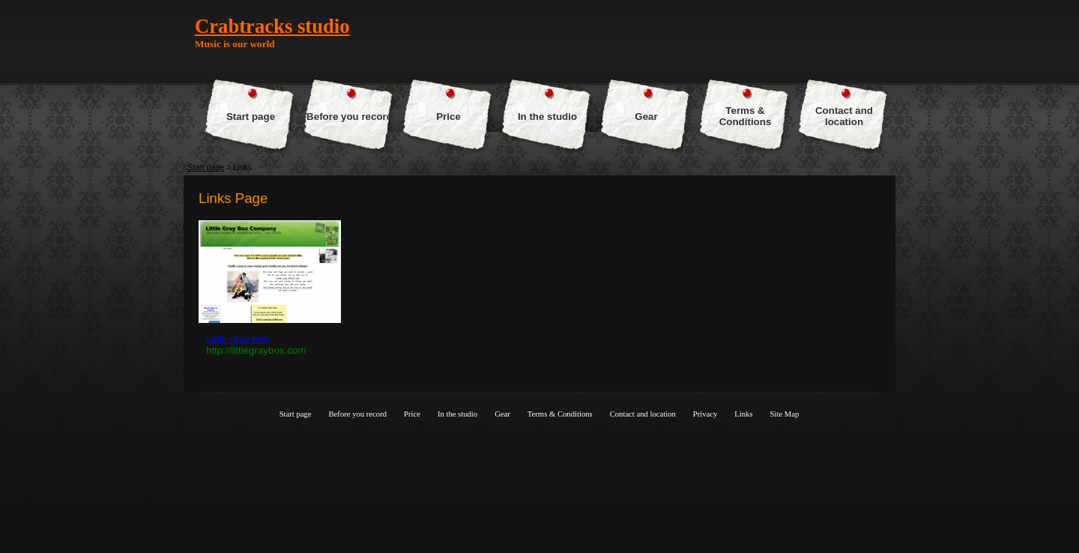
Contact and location (844, 116)
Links (743, 414)
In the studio (547, 116)
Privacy (705, 414)
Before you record (349, 116)
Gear (646, 116)
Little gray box (237, 339)
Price (448, 116)
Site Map (785, 414)
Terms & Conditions (745, 116)
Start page (250, 116)
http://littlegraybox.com (256, 350)
